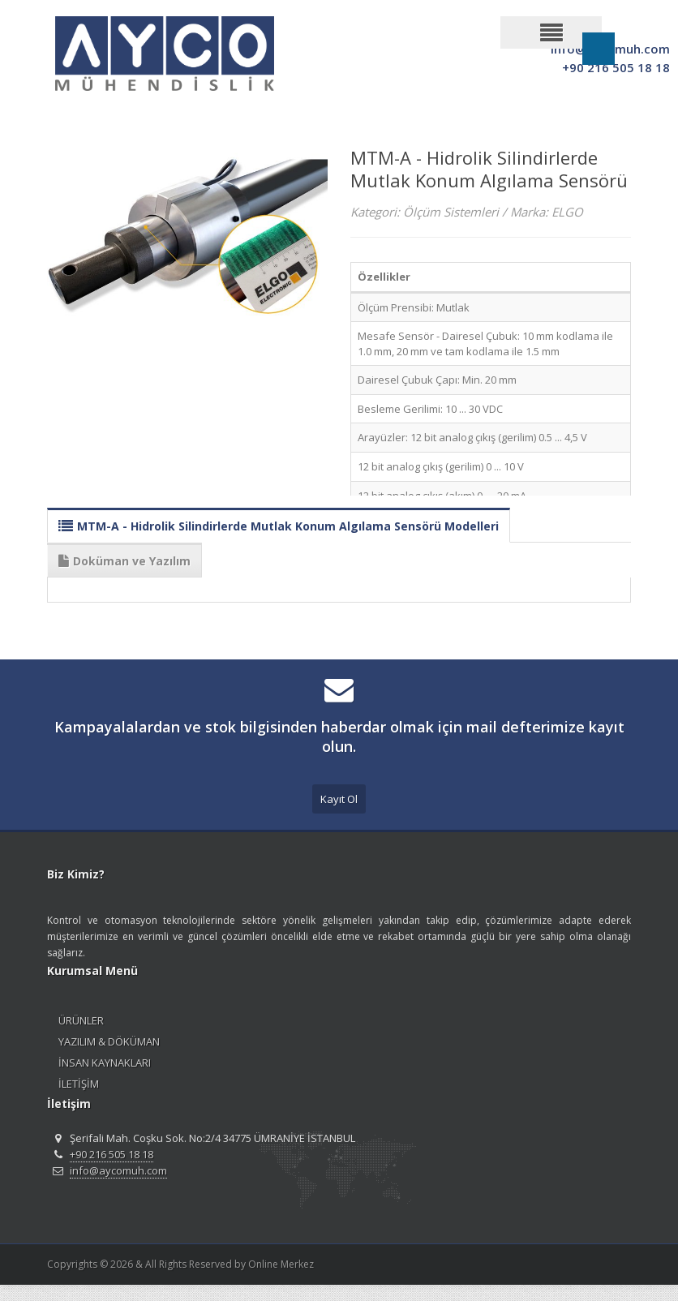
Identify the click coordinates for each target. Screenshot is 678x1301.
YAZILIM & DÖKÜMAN (109, 1041)
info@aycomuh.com (118, 1170)
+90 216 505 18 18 (616, 67)
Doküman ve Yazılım (124, 561)
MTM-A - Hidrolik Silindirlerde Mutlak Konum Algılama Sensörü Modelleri (278, 526)
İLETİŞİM (78, 1083)
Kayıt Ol (339, 799)
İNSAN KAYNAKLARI (104, 1062)
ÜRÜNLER (81, 1020)
